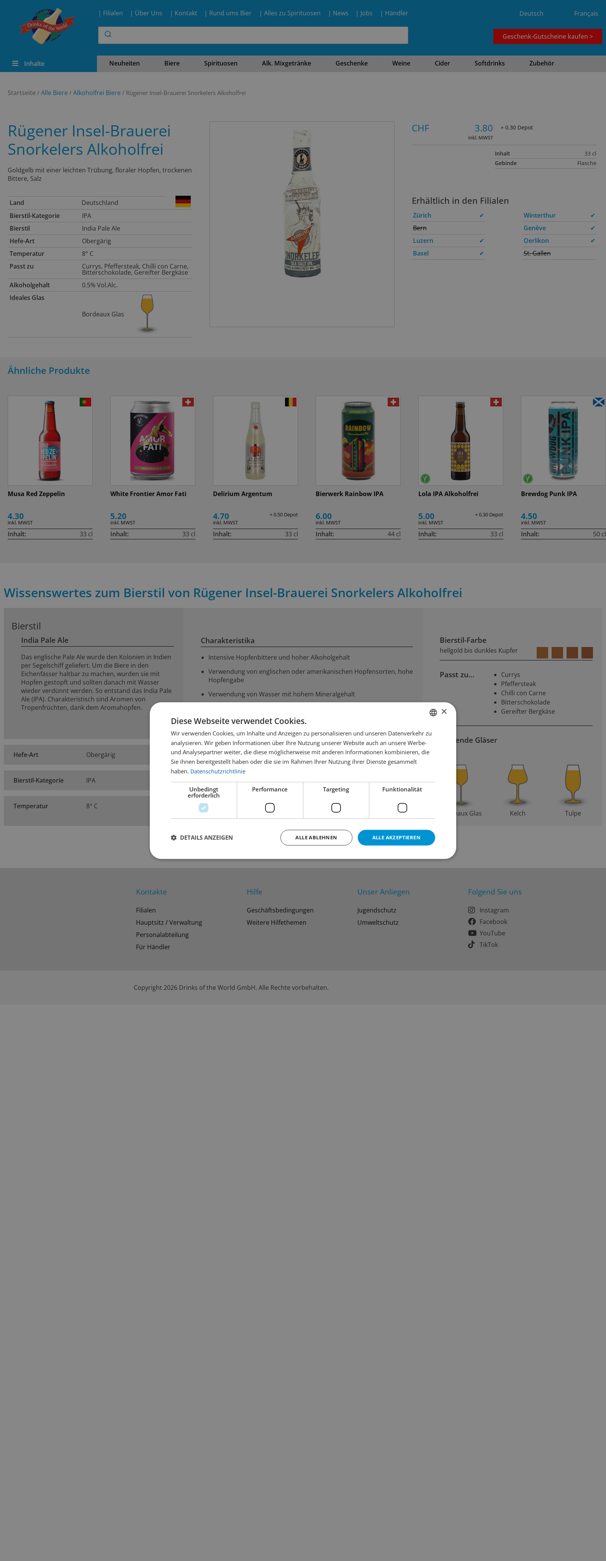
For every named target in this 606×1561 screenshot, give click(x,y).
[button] (202, 838)
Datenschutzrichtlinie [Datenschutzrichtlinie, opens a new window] (218, 770)
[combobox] (433, 712)
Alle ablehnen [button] (310, 837)
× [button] (444, 711)
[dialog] (303, 780)
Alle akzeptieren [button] (394, 837)
